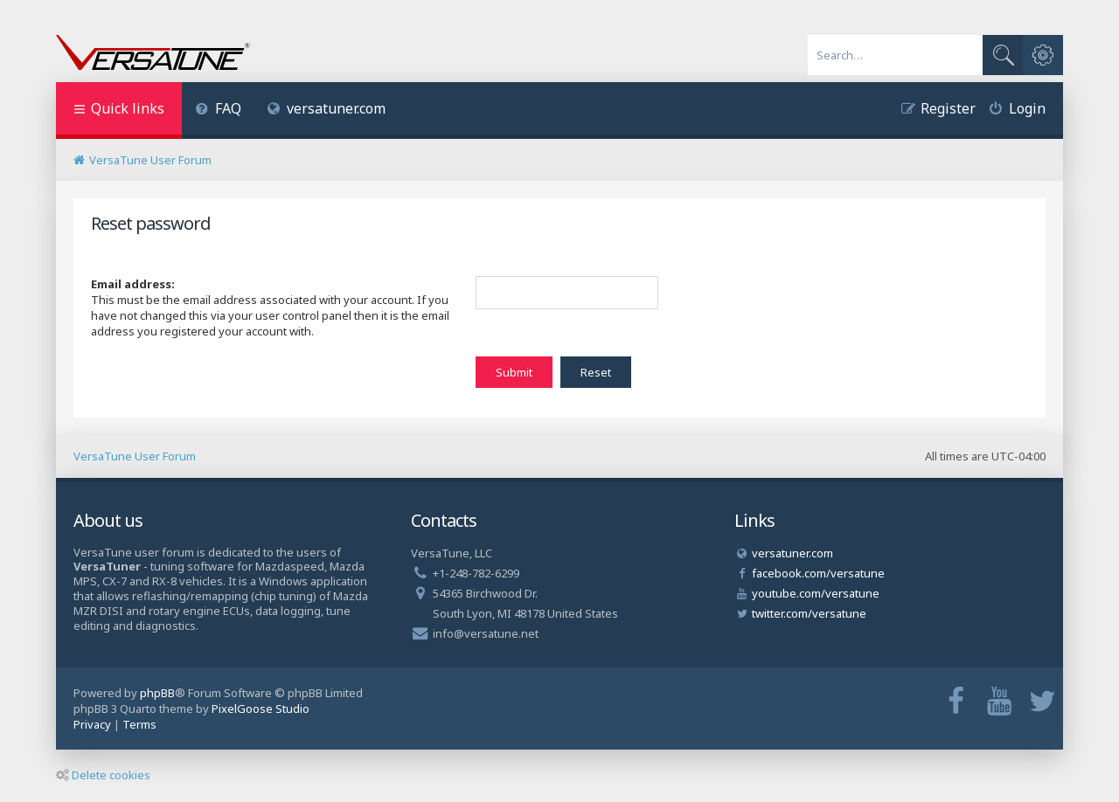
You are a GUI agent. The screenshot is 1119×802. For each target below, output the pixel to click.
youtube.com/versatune (815, 593)
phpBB (157, 693)
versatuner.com (327, 108)
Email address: (133, 284)
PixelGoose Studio (260, 708)
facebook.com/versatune (818, 573)
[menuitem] (218, 110)
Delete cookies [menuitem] (103, 775)
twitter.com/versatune (809, 613)
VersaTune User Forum (134, 456)
